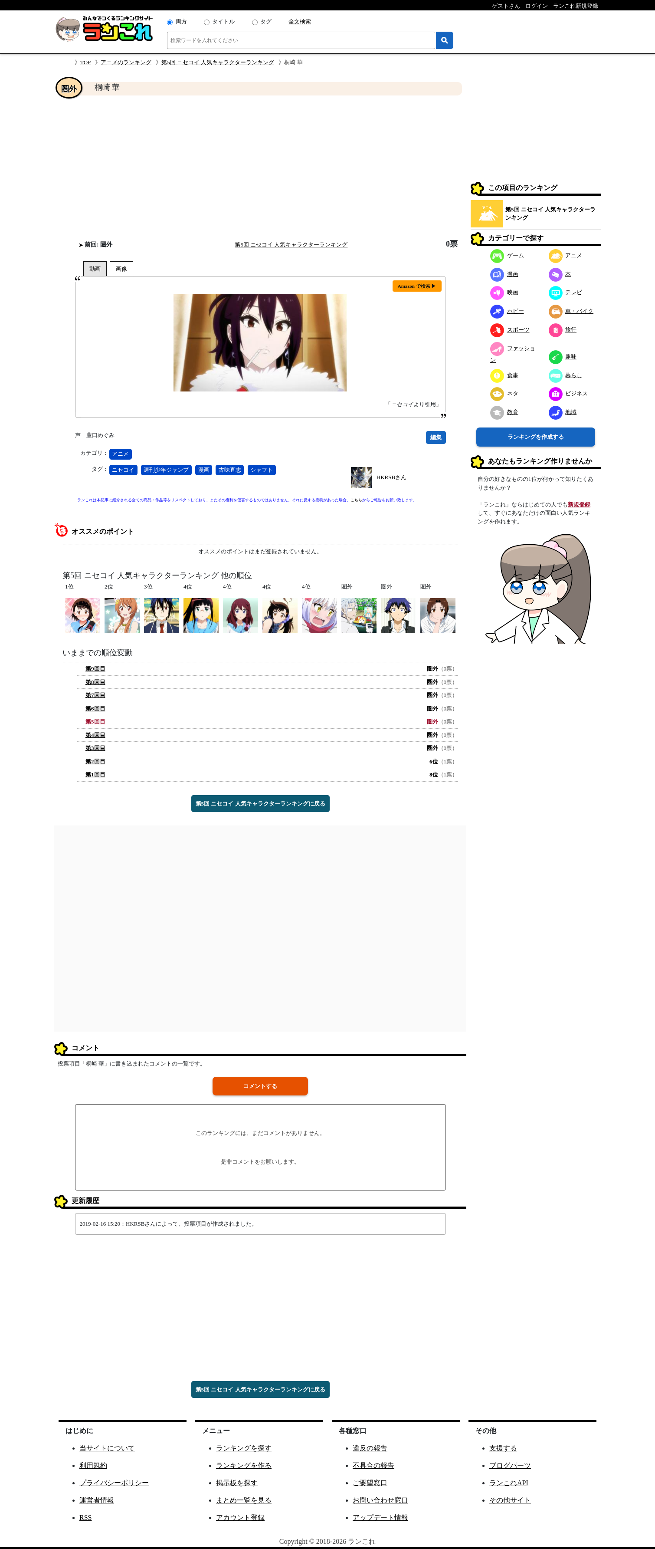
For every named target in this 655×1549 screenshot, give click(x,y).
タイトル (223, 21)
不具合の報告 (373, 1465)
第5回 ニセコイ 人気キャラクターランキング (217, 62)
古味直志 (230, 470)
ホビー (507, 311)
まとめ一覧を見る (244, 1500)
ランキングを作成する (536, 437)
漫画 (204, 470)
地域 (563, 412)
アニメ (120, 454)
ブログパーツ (510, 1465)
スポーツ (510, 329)
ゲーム (507, 255)
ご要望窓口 (370, 1483)
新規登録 (579, 504)
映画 (504, 292)
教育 (504, 412)
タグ (266, 21)
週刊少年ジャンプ (166, 470)
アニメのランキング (126, 62)
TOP (85, 62)
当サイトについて (107, 1448)
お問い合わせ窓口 (380, 1500)
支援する (503, 1448)
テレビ (566, 292)
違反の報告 (370, 1448)
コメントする (260, 1086)
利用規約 (93, 1465)
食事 (504, 375)
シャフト (261, 470)
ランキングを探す (244, 1448)
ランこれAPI (508, 1483)
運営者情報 (96, 1500)
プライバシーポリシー (114, 1483)
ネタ (504, 393)
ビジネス (568, 393)
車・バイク (571, 311)
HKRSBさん (391, 477)
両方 (181, 21)
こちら (356, 500)
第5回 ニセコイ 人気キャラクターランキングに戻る (260, 803)
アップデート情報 (380, 1517)
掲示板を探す (237, 1483)
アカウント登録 (240, 1517)
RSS (85, 1517)
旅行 (563, 329)
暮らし (566, 375)
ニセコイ (123, 470)
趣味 (563, 356)
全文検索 (299, 21)
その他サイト (510, 1500)
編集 (436, 437)
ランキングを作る (244, 1465)
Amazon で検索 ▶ (417, 286)
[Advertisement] (260, 167)
